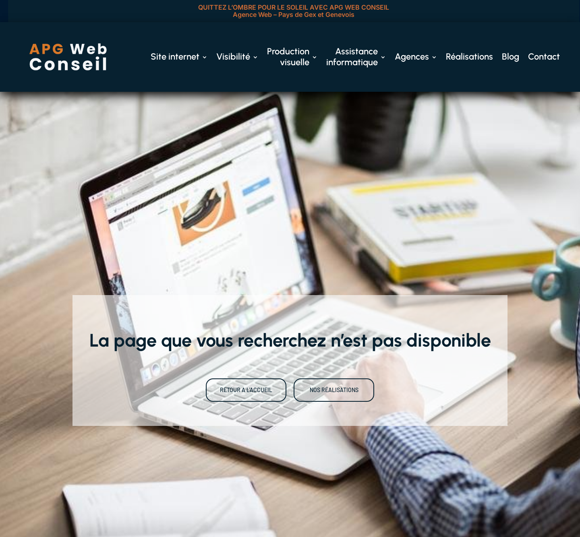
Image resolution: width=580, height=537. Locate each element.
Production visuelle (288, 56)
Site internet (175, 56)
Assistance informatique (352, 56)
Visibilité (233, 56)
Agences (412, 56)
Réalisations (469, 56)
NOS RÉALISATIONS (334, 389)
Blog (510, 56)
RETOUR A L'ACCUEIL (246, 389)
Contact (544, 56)
